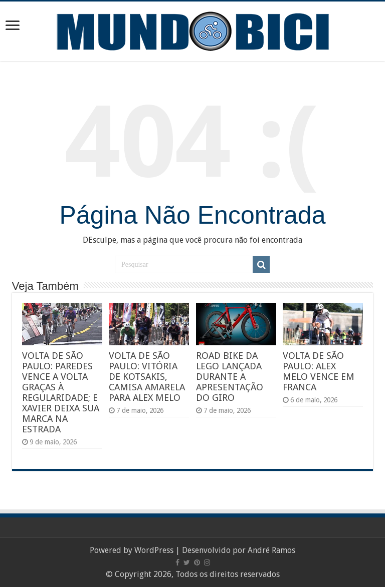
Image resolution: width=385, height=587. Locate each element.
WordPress (153, 550)
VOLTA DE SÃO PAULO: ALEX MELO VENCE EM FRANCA (318, 371)
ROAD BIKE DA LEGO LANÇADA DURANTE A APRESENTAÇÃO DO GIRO (229, 376)
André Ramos (271, 550)
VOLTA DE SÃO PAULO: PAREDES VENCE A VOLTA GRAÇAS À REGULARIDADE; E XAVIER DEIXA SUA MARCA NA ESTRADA (60, 392)
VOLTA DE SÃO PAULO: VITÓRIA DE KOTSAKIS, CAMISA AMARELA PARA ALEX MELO (147, 376)
